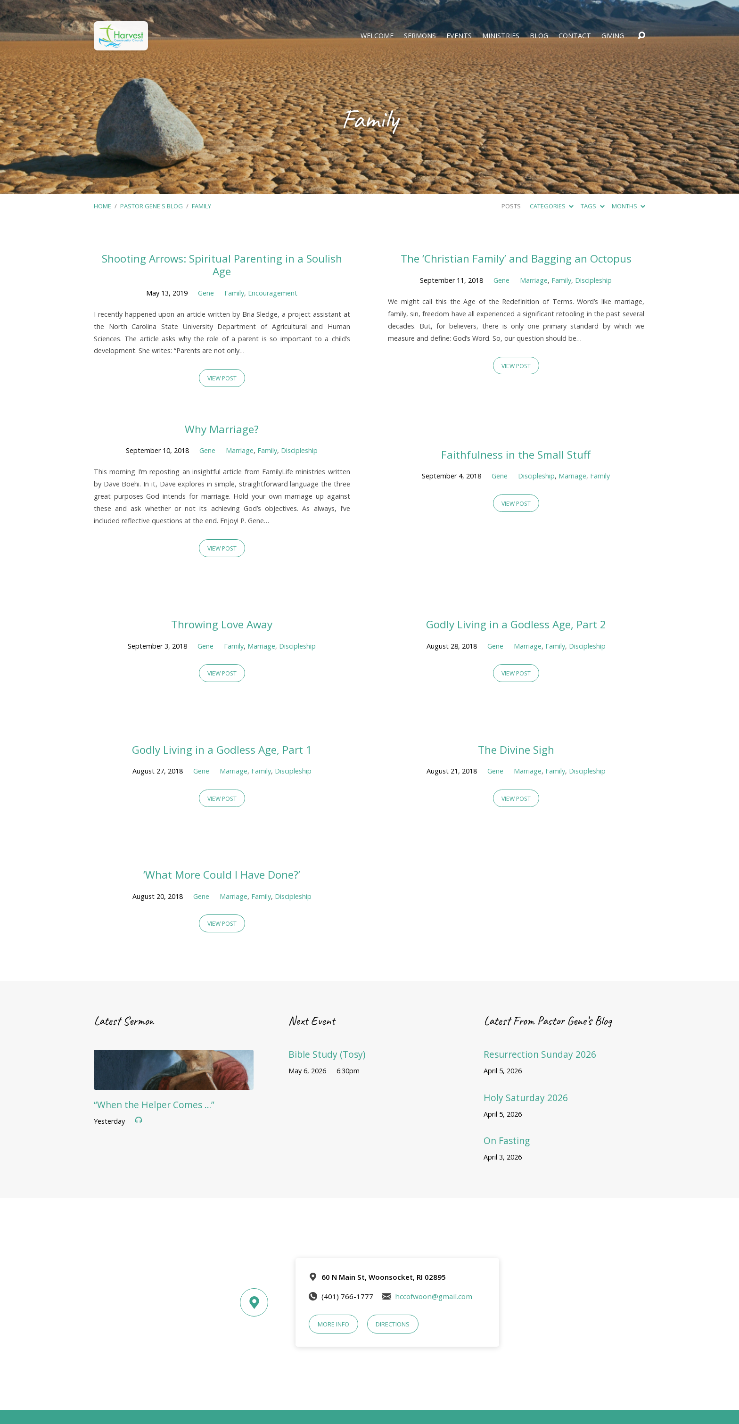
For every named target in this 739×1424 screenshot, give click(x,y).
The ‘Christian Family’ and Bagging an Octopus (516, 258)
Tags (592, 206)
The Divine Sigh (516, 749)
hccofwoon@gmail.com (433, 1296)
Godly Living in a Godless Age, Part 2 (516, 624)
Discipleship (593, 280)
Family (201, 206)
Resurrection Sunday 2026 (540, 1054)
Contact (574, 36)
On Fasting (507, 1140)
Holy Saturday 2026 (526, 1097)
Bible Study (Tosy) (326, 1054)
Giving (612, 36)
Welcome (377, 36)
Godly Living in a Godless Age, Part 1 (222, 749)
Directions (393, 1324)
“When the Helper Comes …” (154, 1104)
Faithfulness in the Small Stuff (516, 454)
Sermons (420, 36)
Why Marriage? (222, 429)
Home (102, 206)
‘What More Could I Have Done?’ (221, 874)
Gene (206, 292)
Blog (539, 36)
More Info (333, 1324)
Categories (552, 206)
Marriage (534, 280)
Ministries (500, 36)
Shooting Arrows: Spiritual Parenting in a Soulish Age (222, 265)
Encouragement (272, 292)
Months (628, 206)
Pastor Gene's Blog (151, 206)
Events (459, 36)
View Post (222, 378)
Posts (511, 206)
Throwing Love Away (221, 624)
